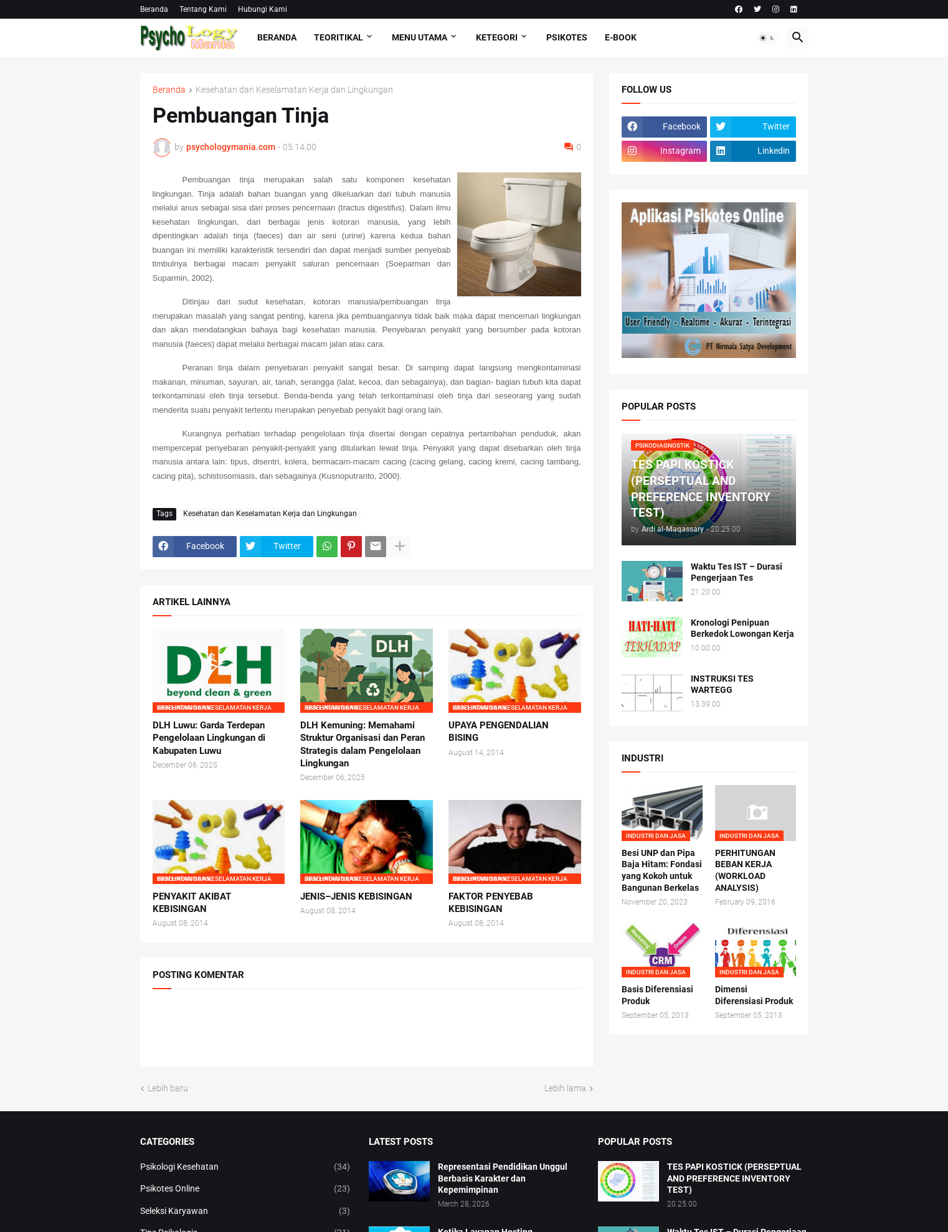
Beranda (154, 9)
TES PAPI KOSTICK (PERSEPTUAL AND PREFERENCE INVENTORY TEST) (734, 1178)
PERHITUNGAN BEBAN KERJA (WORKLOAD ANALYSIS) (745, 870)
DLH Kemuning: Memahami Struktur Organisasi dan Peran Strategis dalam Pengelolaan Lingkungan (362, 744)
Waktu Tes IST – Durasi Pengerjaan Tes (736, 572)
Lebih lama (565, 1088)
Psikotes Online (245, 1189)
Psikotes (566, 37)
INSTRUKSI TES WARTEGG (722, 684)
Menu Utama (419, 37)
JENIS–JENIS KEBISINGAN (356, 896)
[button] (767, 38)
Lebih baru (168, 1088)
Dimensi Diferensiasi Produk (754, 995)
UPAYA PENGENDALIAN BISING (498, 731)
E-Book (621, 37)
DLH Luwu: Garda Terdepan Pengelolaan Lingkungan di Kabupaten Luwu (209, 738)
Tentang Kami (203, 9)
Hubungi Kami (262, 9)
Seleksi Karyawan (245, 1211)
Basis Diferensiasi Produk (657, 995)
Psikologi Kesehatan (245, 1167)
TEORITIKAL (338, 37)
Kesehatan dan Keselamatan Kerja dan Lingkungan (294, 90)
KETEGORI (497, 37)
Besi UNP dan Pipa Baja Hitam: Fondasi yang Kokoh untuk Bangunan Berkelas (662, 870)
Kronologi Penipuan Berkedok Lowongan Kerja (742, 628)
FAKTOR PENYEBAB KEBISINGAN (490, 903)
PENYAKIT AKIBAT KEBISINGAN (192, 903)
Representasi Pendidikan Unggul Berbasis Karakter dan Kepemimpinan (502, 1178)
